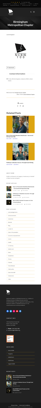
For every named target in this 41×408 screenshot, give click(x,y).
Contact (29, 3)
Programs (10, 352)
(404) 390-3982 (27, 2)
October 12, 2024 (18, 204)
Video (9, 279)
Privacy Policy (15, 403)
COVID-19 (10, 228)
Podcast (10, 262)
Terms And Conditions (24, 403)
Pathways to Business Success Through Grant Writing (20, 162)
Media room (10, 249)
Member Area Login (25, 5)
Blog (9, 225)
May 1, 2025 (8, 138)
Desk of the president (12, 232)
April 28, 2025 (9, 164)
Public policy (10, 269)
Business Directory (7, 3)
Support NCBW (11, 362)
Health (9, 242)
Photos (9, 259)
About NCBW (11, 348)
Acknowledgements (12, 212)
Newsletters (10, 255)
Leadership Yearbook (15, 5)
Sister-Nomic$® (11, 272)
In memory (10, 245)
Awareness (10, 218)
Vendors (15, 3)
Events (9, 239)
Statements (10, 275)
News (9, 252)
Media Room (22, 3)
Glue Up (33, 5)
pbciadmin (15, 138)
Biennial (10, 222)
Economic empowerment (13, 235)
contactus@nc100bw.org (13, 328)
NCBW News (11, 358)
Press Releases (11, 265)
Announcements (11, 215)
